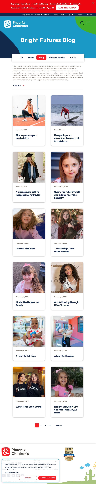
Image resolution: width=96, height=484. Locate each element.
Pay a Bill (71, 15)
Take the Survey (67, 8)
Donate (89, 15)
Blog (41, 57)
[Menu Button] (88, 23)
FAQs (73, 57)
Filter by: (17, 85)
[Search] (82, 23)
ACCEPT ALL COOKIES (47, 478)
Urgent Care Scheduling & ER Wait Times (36, 15)
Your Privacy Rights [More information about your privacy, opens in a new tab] (12, 472)
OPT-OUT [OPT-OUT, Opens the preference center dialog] (28, 478)
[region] (30, 470)
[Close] (93, 3)
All (21, 57)
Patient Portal (59, 15)
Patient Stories (57, 57)
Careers (80, 15)
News (31, 57)
